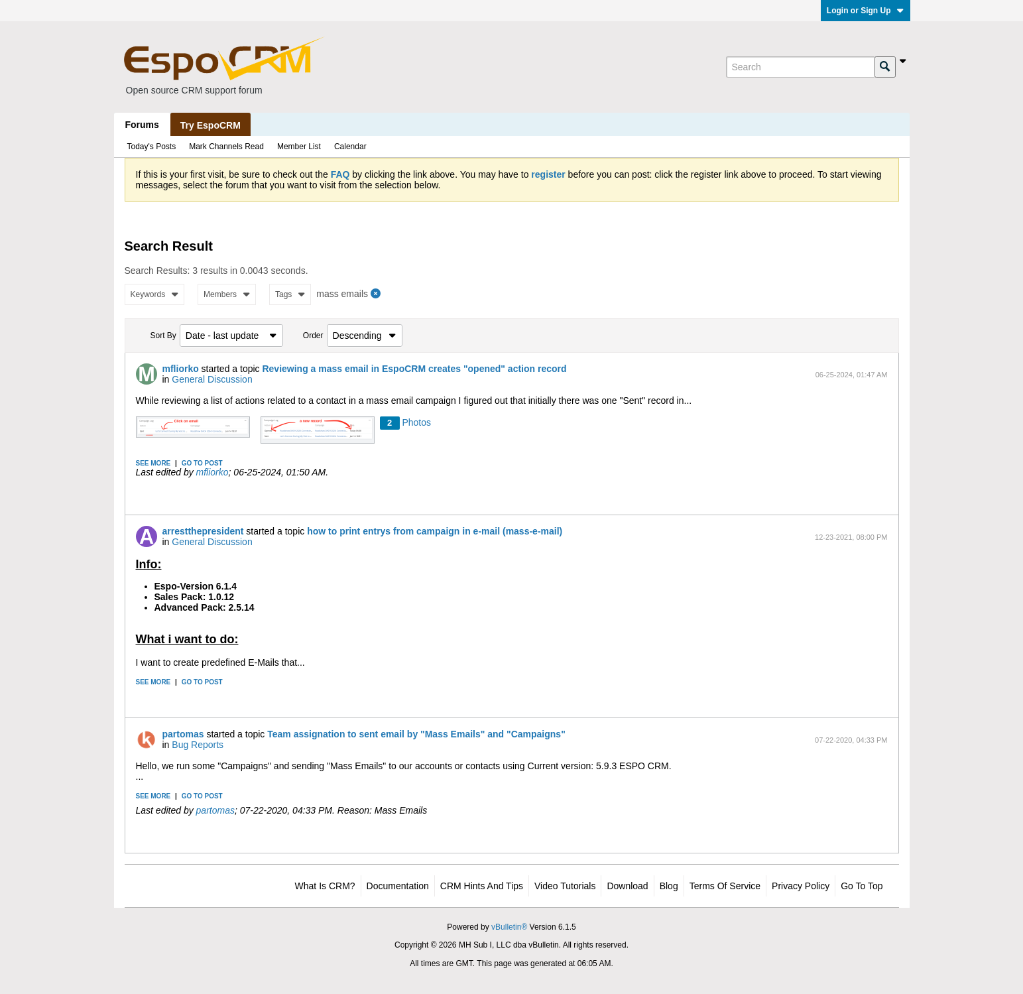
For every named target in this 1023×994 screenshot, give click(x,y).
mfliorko (180, 368)
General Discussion (212, 379)
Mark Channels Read (226, 146)
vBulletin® (509, 927)
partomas (183, 734)
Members (227, 294)
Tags (290, 294)
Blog (669, 886)
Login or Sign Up (865, 10)
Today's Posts (151, 146)
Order (313, 335)
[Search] (800, 67)
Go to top (861, 886)
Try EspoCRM (210, 125)
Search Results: (157, 270)
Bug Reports (197, 744)
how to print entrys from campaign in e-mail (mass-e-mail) (434, 531)
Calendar (350, 146)
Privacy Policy (800, 886)
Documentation (398, 886)
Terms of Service (725, 886)
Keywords (155, 294)
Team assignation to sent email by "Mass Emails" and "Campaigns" (416, 734)
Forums (142, 124)
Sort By (163, 335)
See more (153, 463)
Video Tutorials (564, 886)
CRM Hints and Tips (481, 886)
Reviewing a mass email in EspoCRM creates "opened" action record (414, 368)
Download (627, 886)
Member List (299, 146)
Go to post (202, 463)
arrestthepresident (203, 531)
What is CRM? (325, 886)
